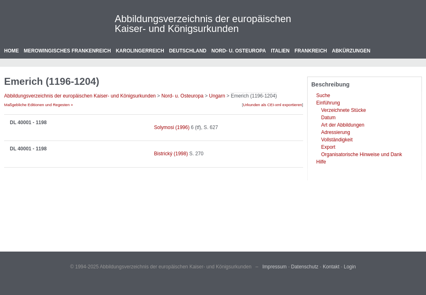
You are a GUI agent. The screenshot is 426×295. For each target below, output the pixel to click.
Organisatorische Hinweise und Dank (361, 154)
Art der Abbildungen (342, 125)
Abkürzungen (351, 51)
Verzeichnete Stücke (343, 110)
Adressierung (335, 132)
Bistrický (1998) (171, 154)
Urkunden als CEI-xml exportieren (272, 104)
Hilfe (321, 162)
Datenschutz (305, 267)
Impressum (275, 267)
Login (350, 267)
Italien (280, 51)
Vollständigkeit (337, 140)
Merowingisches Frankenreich (67, 51)
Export (328, 147)
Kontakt (331, 267)
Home (11, 51)
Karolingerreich (140, 51)
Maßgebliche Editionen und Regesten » (38, 104)
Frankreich (311, 51)
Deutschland (187, 51)
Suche (323, 95)
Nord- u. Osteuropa (238, 51)
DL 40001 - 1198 (28, 122)
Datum (328, 117)
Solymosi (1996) (172, 127)
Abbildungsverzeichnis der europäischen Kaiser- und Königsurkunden (203, 23)
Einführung (328, 103)
